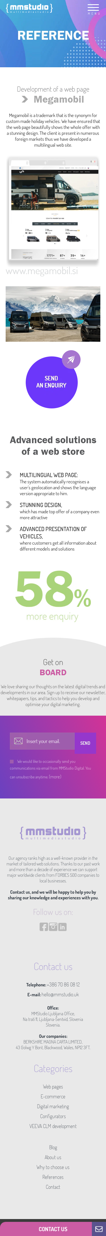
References (53, 1177)
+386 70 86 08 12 (63, 984)
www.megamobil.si (42, 270)
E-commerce (53, 1096)
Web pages (53, 1086)
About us (53, 1157)
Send (85, 743)
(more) (55, 777)
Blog (53, 1147)
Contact (53, 1187)
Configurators (53, 1116)
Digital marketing (53, 1106)
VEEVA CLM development (53, 1126)
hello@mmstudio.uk (60, 994)
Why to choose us (53, 1167)
